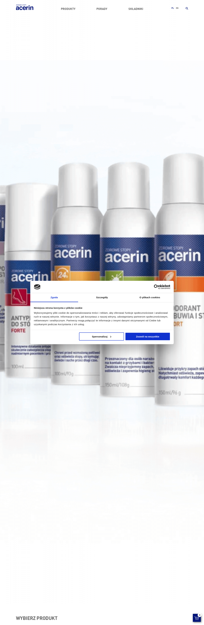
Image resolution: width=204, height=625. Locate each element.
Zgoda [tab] (54, 297)
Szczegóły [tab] (102, 297)
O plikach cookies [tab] (149, 297)
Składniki (135, 9)
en (177, 8)
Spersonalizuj (101, 336)
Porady (101, 9)
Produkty (68, 9)
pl (172, 8)
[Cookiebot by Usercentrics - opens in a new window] (156, 287)
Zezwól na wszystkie (147, 336)
